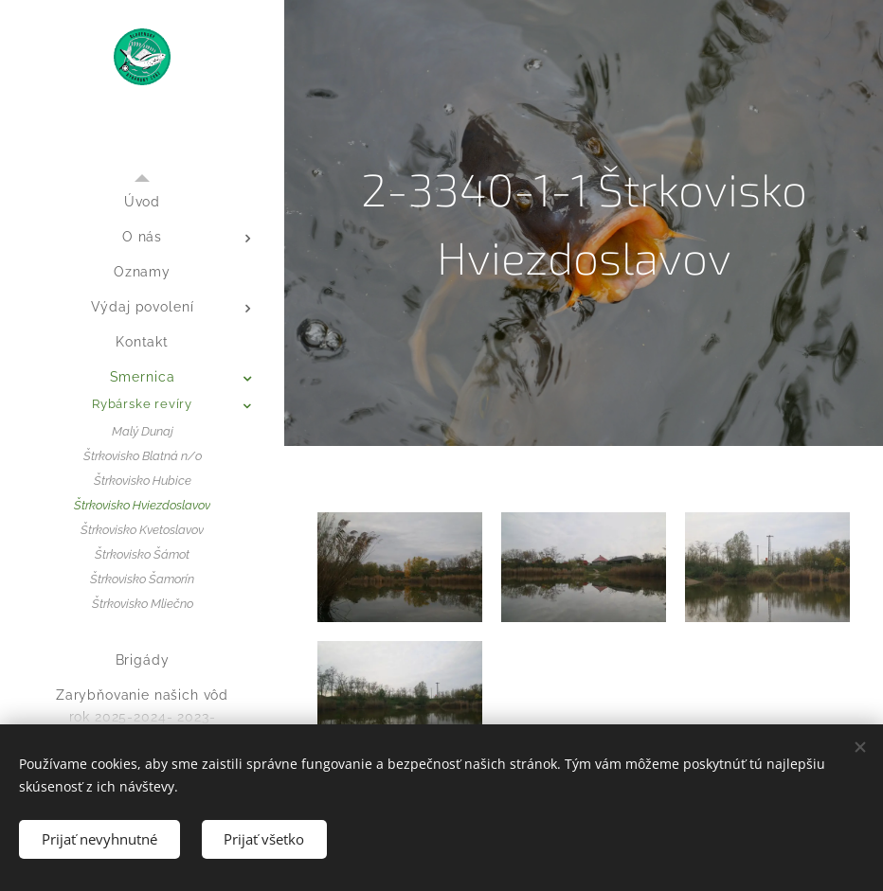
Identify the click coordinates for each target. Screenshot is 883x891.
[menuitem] (142, 202)
